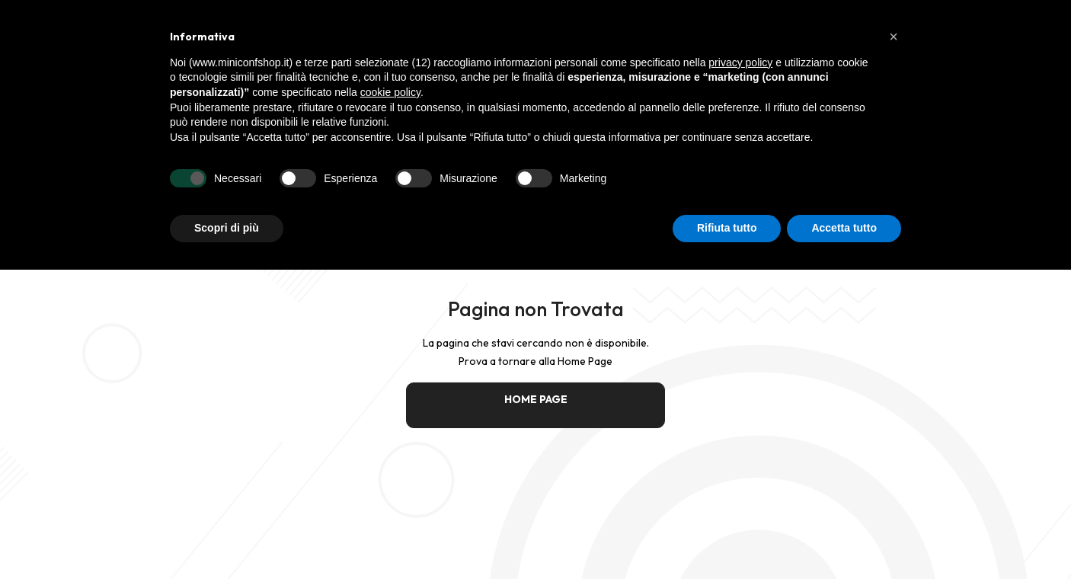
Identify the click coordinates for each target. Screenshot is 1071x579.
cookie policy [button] (390, 92)
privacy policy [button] (740, 62)
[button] (893, 36)
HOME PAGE (535, 399)
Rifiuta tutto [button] (727, 228)
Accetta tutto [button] (844, 228)
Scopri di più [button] (226, 228)
